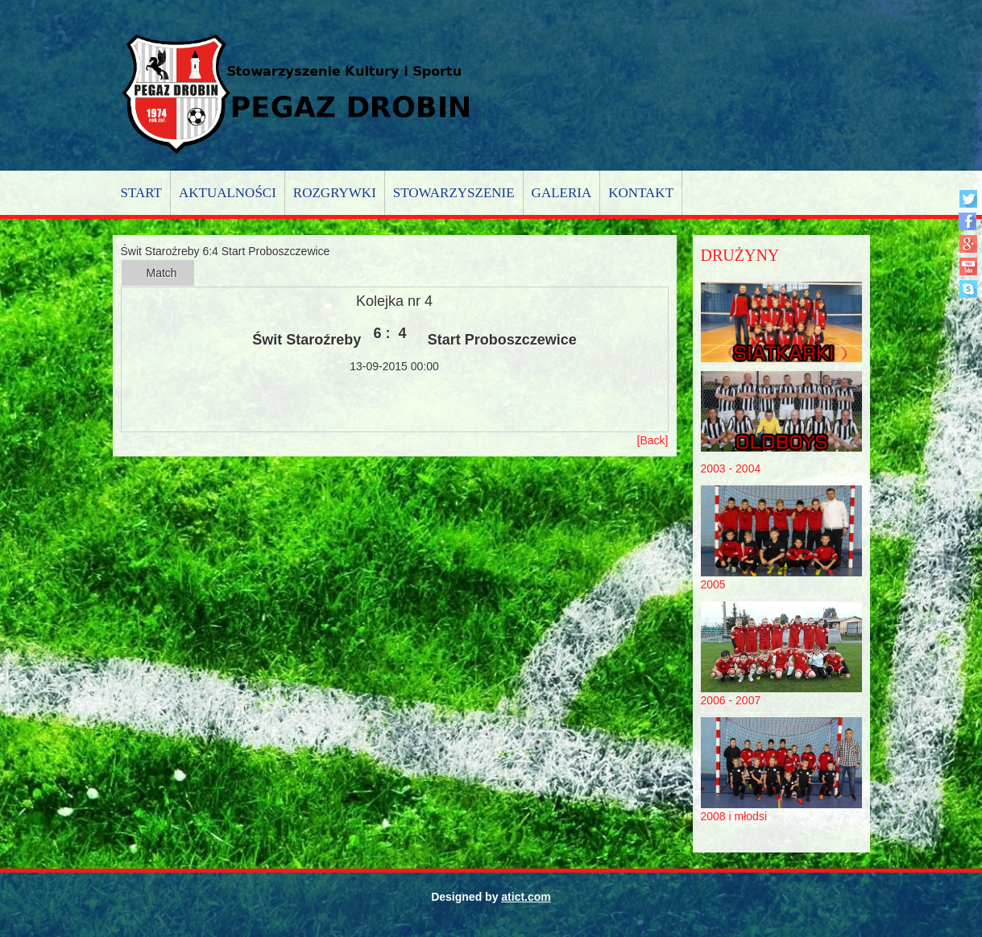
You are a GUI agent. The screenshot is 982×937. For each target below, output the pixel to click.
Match (162, 272)
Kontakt (640, 192)
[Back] (653, 440)
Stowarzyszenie (454, 192)
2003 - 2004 (731, 468)
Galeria (562, 192)
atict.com (525, 896)
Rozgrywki (334, 192)
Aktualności (227, 192)
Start (141, 192)
